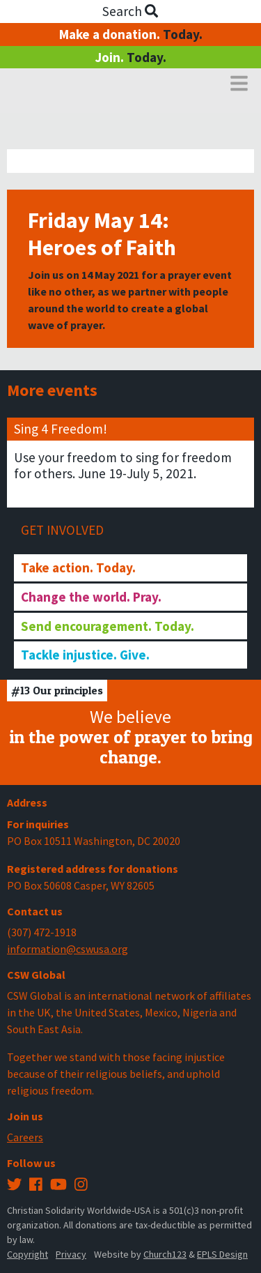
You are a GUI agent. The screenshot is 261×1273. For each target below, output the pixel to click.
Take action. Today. (78, 567)
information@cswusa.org (67, 949)
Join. (130, 57)
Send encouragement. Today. (107, 626)
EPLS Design (222, 1254)
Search (130, 11)
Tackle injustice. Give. (85, 654)
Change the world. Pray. (91, 596)
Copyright (27, 1254)
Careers (25, 1137)
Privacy (71, 1254)
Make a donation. (131, 34)
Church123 (165, 1254)
